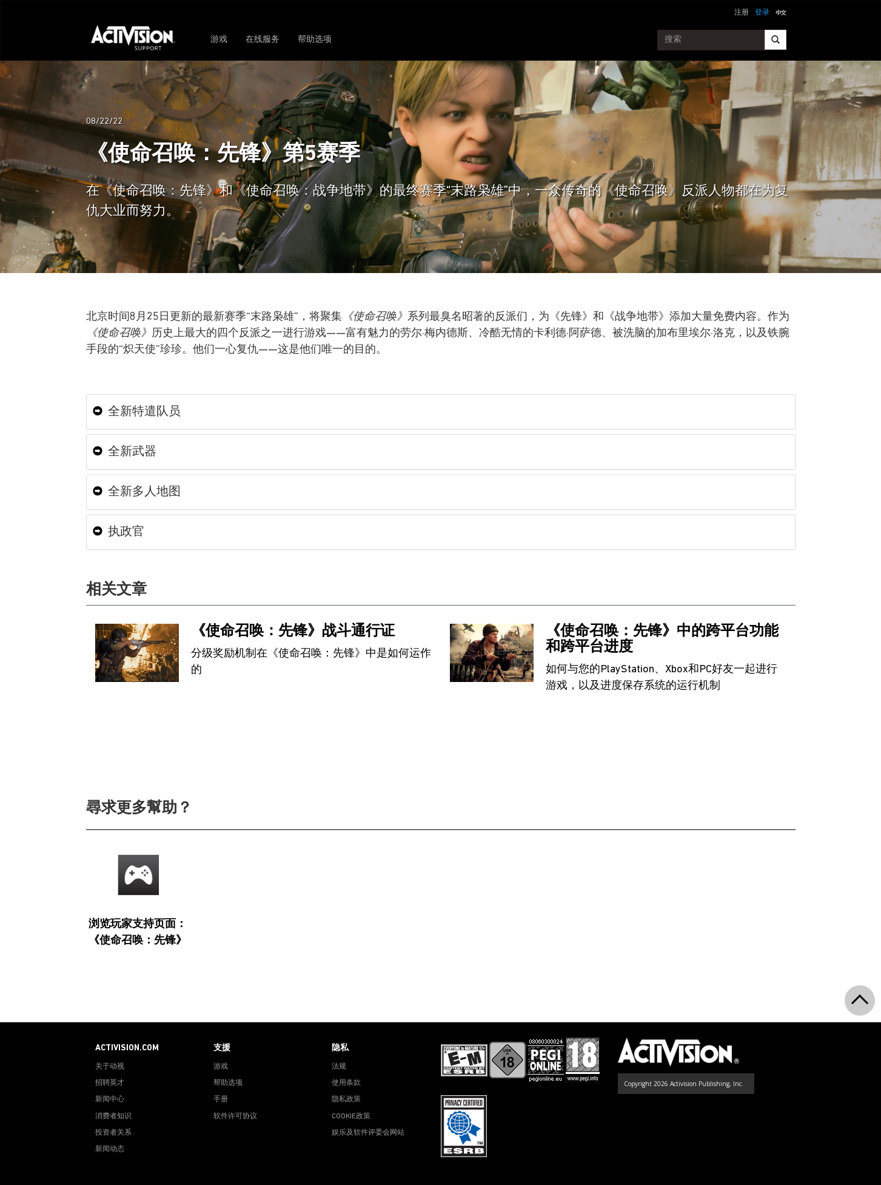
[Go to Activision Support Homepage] (139, 40)
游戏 (218, 39)
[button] (780, 11)
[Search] (775, 40)
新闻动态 (109, 1149)
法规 (339, 1066)
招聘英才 (109, 1083)
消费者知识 (113, 1116)
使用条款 (346, 1083)
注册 (741, 12)
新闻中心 (109, 1099)
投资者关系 (113, 1132)
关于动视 (109, 1066)
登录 (762, 12)
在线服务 (263, 39)
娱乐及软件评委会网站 (368, 1132)
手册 (220, 1099)
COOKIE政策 (351, 1116)
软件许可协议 (235, 1116)
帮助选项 (315, 39)
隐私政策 (346, 1099)
